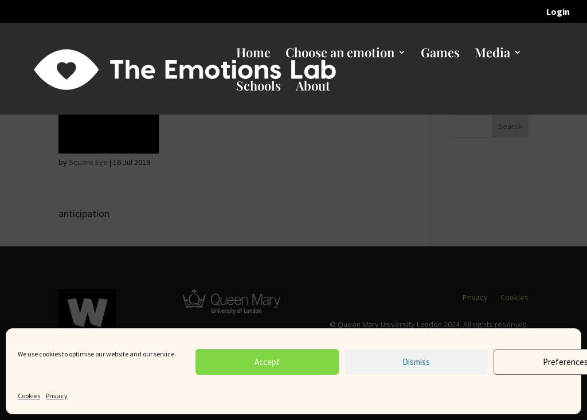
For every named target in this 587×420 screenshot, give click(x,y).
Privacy (57, 395)
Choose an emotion (339, 54)
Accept (267, 361)
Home (253, 54)
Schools (258, 87)
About (313, 87)
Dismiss (416, 361)
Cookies (29, 395)
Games (440, 54)
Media (492, 54)
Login (558, 12)
